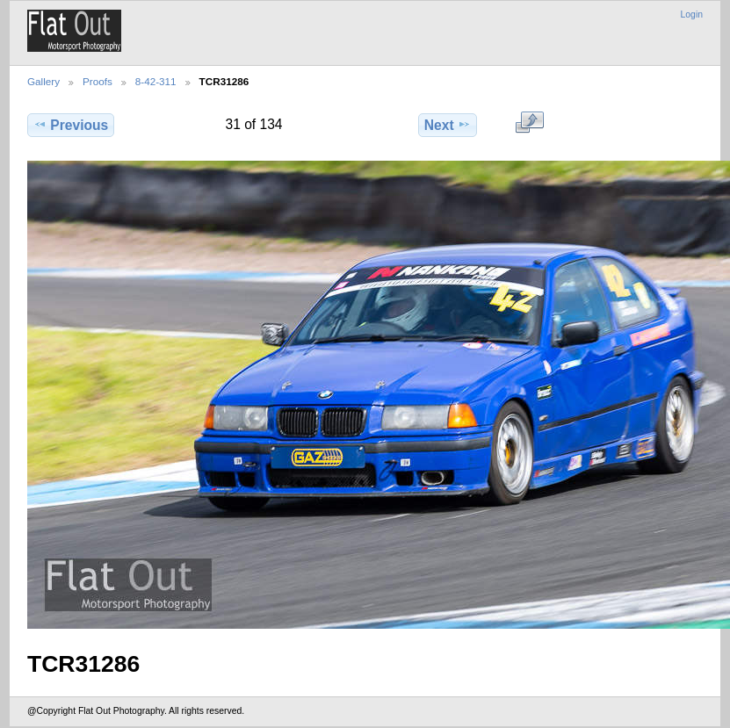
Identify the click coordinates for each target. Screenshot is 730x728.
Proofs (97, 81)
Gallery (43, 81)
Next (447, 125)
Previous (70, 125)
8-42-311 (156, 81)
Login (692, 14)
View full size (529, 123)
